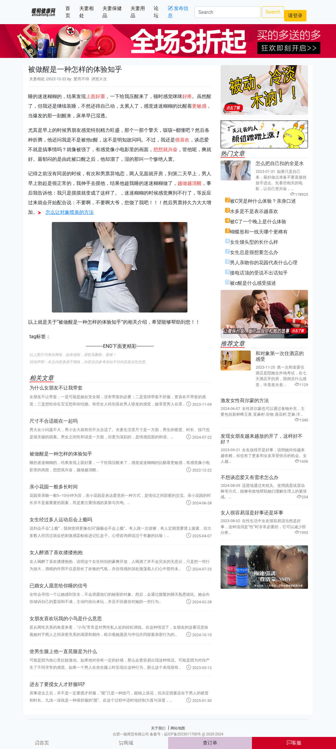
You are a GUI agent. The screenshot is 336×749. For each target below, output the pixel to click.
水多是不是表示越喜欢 (254, 211)
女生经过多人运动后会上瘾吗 (61, 519)
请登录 (295, 15)
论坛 (159, 11)
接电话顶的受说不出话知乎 (259, 273)
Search (272, 12)
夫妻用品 (140, 11)
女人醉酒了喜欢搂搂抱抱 (56, 552)
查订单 (210, 743)
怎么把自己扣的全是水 (280, 163)
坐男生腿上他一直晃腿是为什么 (63, 651)
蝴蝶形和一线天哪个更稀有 (259, 232)
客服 (294, 743)
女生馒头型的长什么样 (254, 242)
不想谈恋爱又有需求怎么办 (249, 477)
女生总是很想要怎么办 (254, 252)
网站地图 (178, 728)
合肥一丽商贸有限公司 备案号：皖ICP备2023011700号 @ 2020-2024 (168, 734)
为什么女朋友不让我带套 (56, 388)
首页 (71, 11)
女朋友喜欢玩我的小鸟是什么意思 (66, 618)
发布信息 (178, 11)
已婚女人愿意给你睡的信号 (58, 586)
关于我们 (158, 728)
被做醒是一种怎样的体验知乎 (61, 454)
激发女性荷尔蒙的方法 (245, 400)
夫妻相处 (89, 11)
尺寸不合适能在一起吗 (54, 421)
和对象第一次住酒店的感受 (280, 356)
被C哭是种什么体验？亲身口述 (263, 201)
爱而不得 (81, 79)
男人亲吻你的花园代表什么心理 (263, 262)
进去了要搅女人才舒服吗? (57, 684)
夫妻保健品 (114, 11)
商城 (126, 743)
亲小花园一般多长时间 (54, 487)
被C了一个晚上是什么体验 (258, 221)
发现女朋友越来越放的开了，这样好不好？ (262, 439)
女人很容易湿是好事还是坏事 (252, 513)
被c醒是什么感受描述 (253, 283)
